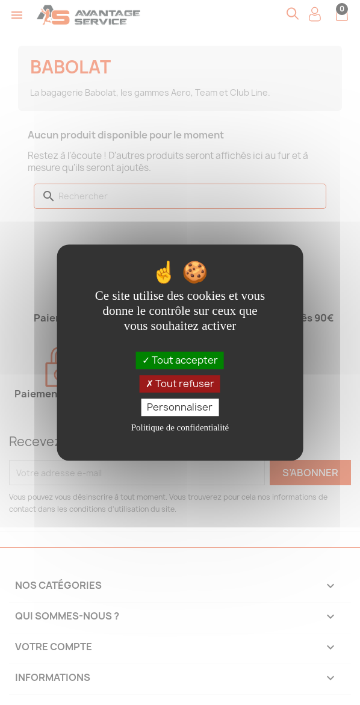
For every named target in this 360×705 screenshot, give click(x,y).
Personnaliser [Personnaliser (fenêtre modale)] (180, 407)
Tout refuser (180, 383)
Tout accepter (180, 360)
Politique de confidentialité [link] (180, 427)
